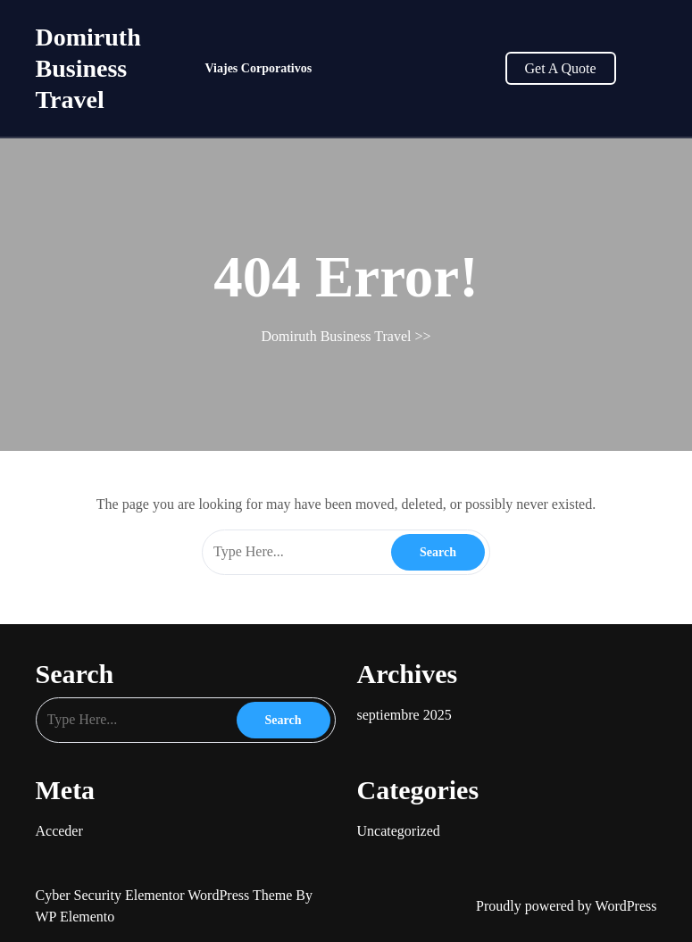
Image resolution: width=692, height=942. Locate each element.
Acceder (59, 830)
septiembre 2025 (404, 714)
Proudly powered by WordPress (566, 905)
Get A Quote (560, 68)
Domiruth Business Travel (88, 68)
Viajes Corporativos (259, 68)
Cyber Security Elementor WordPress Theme (166, 895)
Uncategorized (398, 830)
